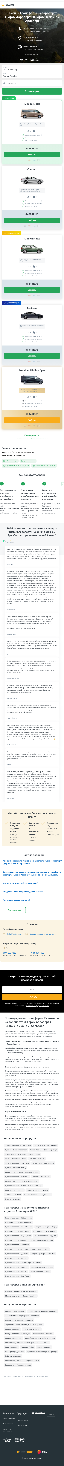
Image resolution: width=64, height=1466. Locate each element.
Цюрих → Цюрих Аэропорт (16, 1150)
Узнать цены (32, 91)
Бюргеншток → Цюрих (14, 1190)
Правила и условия (35, 1458)
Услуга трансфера (9, 1418)
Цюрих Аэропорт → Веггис (42, 1267)
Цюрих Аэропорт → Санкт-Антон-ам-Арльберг (23, 1186)
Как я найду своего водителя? (16, 900)
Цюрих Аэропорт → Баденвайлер (18, 1222)
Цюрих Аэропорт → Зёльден (16, 1267)
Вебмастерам (22, 1426)
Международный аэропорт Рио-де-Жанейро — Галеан (27, 1343)
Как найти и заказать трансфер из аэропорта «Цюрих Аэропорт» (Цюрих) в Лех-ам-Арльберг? (32, 862)
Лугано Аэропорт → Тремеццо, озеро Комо (22, 1154)
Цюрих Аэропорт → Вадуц (46, 1227)
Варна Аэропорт (43, 1347)
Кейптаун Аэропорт (13, 1356)
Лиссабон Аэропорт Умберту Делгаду (40, 1338)
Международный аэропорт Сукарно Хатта (22, 1360)
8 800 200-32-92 (9, 953)
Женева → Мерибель (40, 1177)
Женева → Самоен (37, 1159)
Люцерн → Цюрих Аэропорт (45, 1145)
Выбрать (32, 154)
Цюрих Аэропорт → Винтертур (17, 1231)
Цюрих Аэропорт (29, 1376)
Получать (32, 997)
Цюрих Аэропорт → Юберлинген (18, 1218)
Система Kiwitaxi (8, 1413)
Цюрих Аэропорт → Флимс (37, 1190)
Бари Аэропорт (11, 1347)
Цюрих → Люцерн (12, 1199)
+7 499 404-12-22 (37, 953)
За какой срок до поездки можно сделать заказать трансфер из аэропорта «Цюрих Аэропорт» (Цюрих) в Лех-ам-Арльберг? (32, 873)
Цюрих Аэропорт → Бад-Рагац (17, 1276)
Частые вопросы (8, 1424)
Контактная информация (7, 1430)
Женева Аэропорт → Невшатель (18, 1145)
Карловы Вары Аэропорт (15, 1311)
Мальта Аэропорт (12, 1329)
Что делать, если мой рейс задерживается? (23, 892)
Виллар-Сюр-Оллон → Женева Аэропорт (21, 1181)
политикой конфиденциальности (37, 1006)
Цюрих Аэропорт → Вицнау (16, 1258)
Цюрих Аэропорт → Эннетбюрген (18, 1227)
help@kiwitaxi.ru (14, 934)
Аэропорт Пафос (27, 1347)
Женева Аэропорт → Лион (15, 1159)
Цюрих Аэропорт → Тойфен (44, 1231)
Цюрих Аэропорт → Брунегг (45, 1236)
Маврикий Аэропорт (13, 1338)
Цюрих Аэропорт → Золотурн (17, 1245)
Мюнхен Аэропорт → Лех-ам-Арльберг (20, 1296)
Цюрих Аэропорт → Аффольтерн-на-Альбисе (23, 1263)
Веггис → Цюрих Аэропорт (43, 1163)
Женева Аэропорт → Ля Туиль (17, 1163)
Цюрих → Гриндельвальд (15, 1168)
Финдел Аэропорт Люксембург (17, 1334)
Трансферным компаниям (22, 1414)
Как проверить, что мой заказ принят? (20, 883)
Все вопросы (14, 910)
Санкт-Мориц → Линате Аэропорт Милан (21, 1172)
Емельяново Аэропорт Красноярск (19, 1320)
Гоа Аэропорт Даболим (14, 1351)
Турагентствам (22, 1420)
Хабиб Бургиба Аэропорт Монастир (43, 1311)
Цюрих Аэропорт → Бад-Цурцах (18, 1236)
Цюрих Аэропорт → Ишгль (16, 1271)
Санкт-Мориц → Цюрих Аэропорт (43, 1150)
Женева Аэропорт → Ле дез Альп (37, 1194)
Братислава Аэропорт (31, 1329)
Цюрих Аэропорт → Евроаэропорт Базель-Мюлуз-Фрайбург (29, 1240)
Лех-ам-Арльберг (42, 1376)
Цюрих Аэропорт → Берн (40, 1271)
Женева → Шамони (13, 1194)
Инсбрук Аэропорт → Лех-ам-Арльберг (20, 1291)
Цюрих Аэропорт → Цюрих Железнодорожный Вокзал (26, 1249)
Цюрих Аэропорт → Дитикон (16, 1254)
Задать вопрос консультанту (43, 934)
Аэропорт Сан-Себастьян (43, 1334)
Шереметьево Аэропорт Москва (18, 1365)
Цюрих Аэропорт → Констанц (17, 1177)
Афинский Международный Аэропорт (42, 1351)
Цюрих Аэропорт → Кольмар (43, 1254)
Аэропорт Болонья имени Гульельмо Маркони (23, 1325)
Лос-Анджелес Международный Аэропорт (22, 1316)
